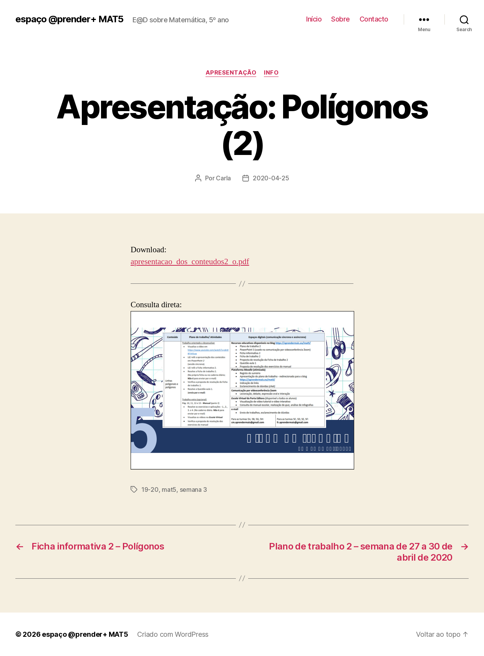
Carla (223, 178)
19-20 (150, 489)
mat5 (169, 489)
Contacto (374, 19)
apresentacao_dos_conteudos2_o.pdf (190, 261)
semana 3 (193, 489)
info (271, 72)
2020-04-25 (271, 178)
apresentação (231, 72)
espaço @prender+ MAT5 (69, 19)
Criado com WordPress (173, 634)
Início (314, 19)
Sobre (340, 19)
